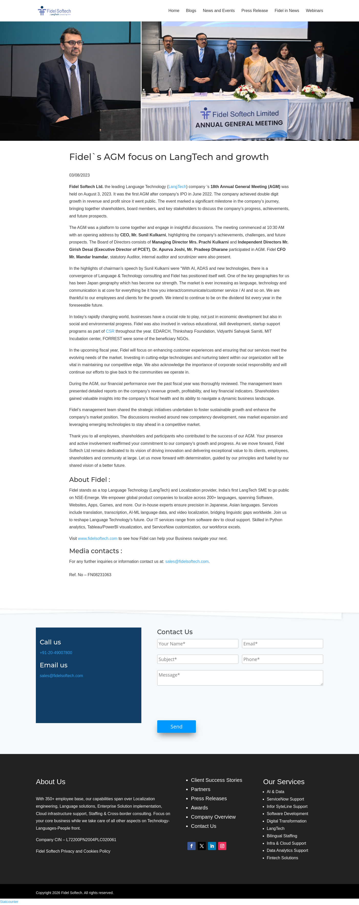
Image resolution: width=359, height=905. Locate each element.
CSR (110, 331)
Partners (200, 789)
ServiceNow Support (285, 799)
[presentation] (196, 703)
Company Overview (213, 817)
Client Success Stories (216, 780)
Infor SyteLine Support (287, 806)
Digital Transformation (287, 821)
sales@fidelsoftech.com (186, 561)
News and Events (219, 11)
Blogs (191, 11)
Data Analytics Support (287, 850)
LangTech (177, 186)
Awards (199, 807)
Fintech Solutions (282, 858)
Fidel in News (287, 11)
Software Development (287, 813)
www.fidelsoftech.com (98, 538)
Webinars (314, 11)
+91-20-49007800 (56, 653)
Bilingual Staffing (282, 836)
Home (174, 11)
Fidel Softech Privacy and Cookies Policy (73, 851)
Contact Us (203, 826)
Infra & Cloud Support (286, 843)
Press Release (254, 11)
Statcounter (9, 902)
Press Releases (209, 798)
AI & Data (275, 792)
